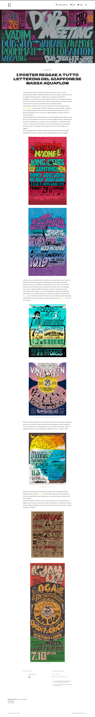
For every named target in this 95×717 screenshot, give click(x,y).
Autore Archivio (29, 685)
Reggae (66, 684)
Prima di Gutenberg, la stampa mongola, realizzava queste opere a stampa (62, 689)
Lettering (60, 684)
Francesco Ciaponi (31, 682)
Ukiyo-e (25, 303)
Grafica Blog (56, 684)
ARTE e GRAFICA (57, 682)
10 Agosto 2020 (47, 70)
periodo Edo (63, 306)
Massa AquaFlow (27, 114)
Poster (63, 684)
